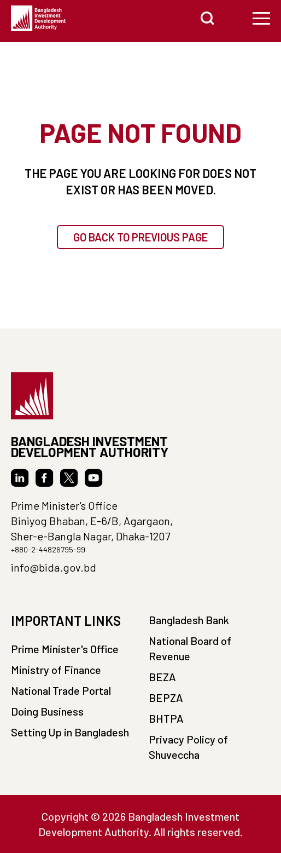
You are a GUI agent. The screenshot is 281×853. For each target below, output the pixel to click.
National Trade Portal (61, 690)
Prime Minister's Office (65, 648)
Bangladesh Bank (189, 619)
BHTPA (166, 718)
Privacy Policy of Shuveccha (188, 747)
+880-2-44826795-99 (48, 549)
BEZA (162, 676)
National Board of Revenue (190, 648)
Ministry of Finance (56, 669)
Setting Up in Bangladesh (70, 732)
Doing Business (47, 711)
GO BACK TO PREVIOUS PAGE (140, 237)
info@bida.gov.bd (53, 567)
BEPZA (166, 697)
